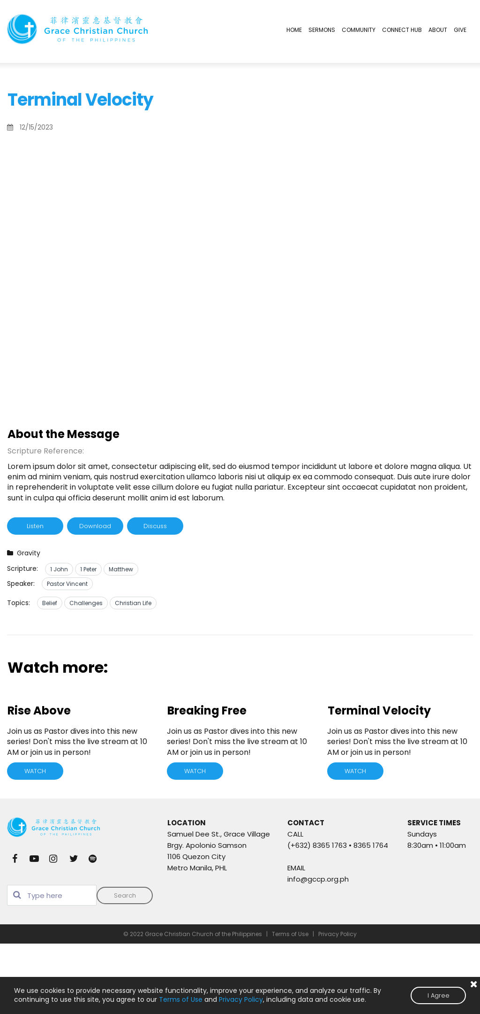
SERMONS (321, 30)
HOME (294, 30)
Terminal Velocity (379, 710)
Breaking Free (207, 710)
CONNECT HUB (402, 30)
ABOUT (437, 30)
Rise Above (39, 710)
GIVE (460, 30)
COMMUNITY (358, 30)
